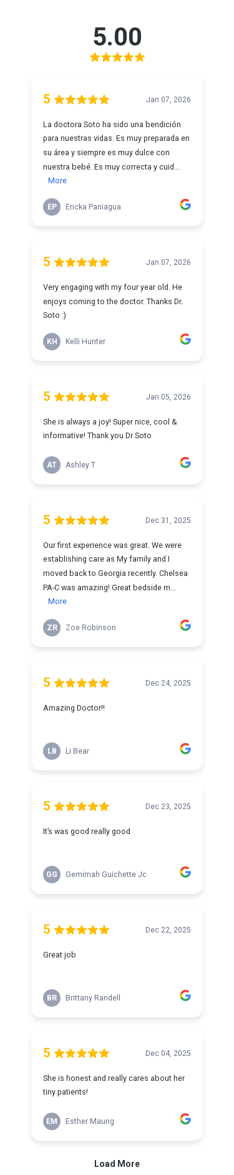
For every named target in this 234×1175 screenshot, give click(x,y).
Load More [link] (117, 1164)
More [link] (57, 180)
